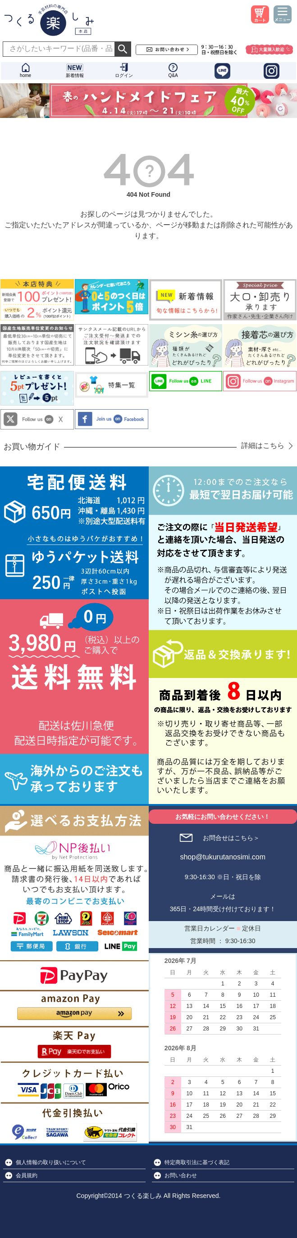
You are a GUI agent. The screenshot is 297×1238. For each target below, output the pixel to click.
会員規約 (26, 1175)
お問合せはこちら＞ (231, 837)
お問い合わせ (180, 1175)
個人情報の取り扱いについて (51, 1162)
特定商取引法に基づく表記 (196, 1162)
